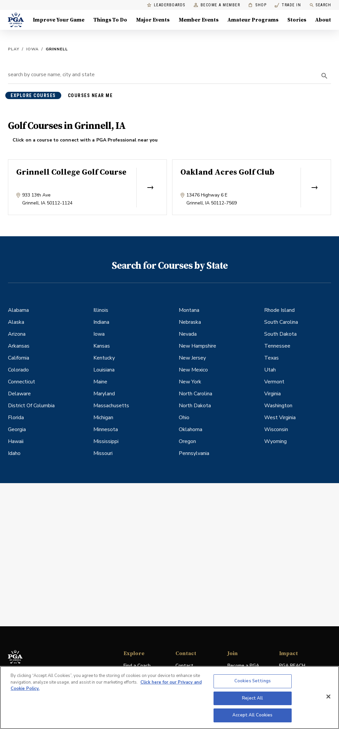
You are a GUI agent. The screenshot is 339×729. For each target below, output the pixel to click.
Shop (257, 5)
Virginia (272, 393)
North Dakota (195, 405)
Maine (100, 381)
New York (190, 381)
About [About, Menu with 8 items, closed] (323, 20)
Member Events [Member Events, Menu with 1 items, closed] (198, 20)
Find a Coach (137, 665)
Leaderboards (166, 5)
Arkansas (18, 346)
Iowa (32, 49)
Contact (184, 665)
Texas (271, 358)
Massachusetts (111, 405)
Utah (270, 369)
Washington (278, 405)
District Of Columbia (31, 405)
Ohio (184, 417)
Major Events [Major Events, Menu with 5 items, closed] (153, 20)
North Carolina (195, 393)
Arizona (16, 334)
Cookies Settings (252, 681)
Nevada (188, 334)
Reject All (252, 698)
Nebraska (190, 322)
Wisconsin (276, 429)
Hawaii (16, 441)
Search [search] (320, 5)
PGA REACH (292, 665)
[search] (324, 76)
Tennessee (277, 346)
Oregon (187, 441)
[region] (169, 697)
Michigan (103, 417)
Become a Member (217, 5)
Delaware (19, 393)
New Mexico (193, 369)
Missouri (103, 453)
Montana (189, 310)
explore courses (33, 95)
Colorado (18, 369)
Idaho (14, 453)
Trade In (288, 5)
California (18, 358)
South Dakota (280, 334)
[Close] (328, 696)
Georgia (17, 429)
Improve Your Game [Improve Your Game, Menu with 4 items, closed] (58, 20)
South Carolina (281, 322)
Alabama (18, 310)
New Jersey (192, 358)
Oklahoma (190, 429)
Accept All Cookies (252, 715)
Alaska (16, 322)
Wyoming (275, 441)
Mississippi (106, 441)
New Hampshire (197, 346)
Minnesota (105, 429)
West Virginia (280, 417)
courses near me (90, 95)
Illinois (100, 310)
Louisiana (104, 369)
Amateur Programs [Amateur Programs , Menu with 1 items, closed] (252, 20)
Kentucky (104, 358)
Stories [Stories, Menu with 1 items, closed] (296, 20)
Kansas (101, 346)
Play (13, 49)
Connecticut (21, 381)
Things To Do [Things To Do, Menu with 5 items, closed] (110, 20)
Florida (16, 417)
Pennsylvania (194, 453)
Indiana (101, 322)
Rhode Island (279, 310)
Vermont (274, 381)
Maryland (104, 393)
